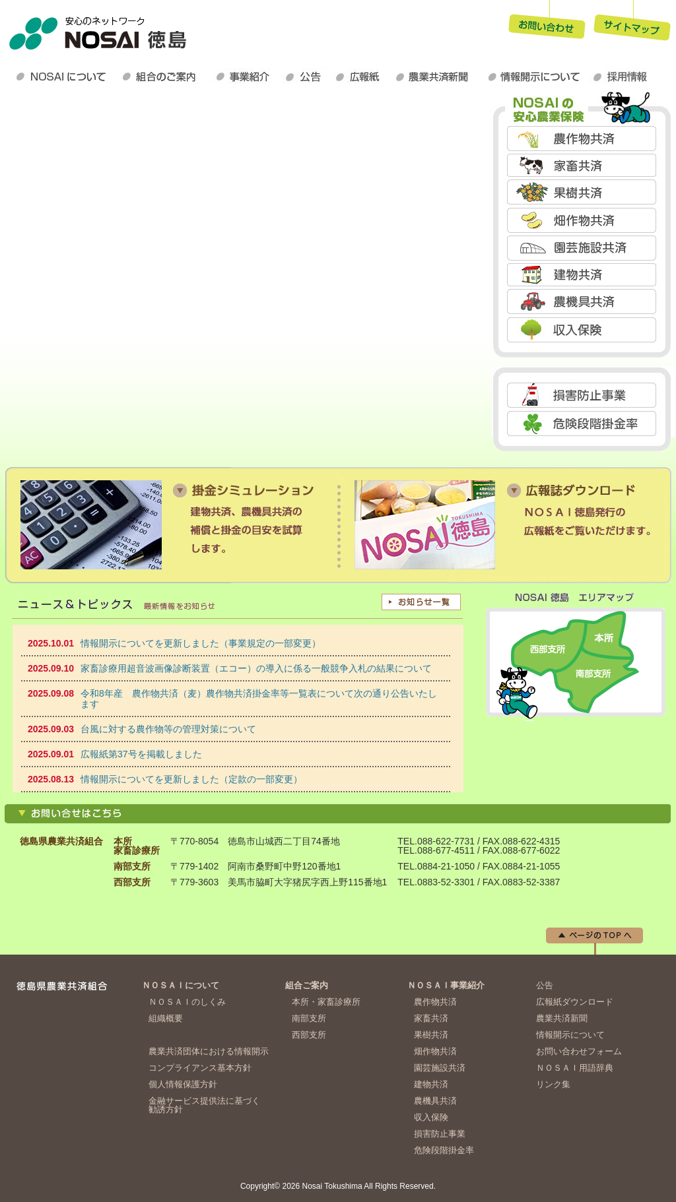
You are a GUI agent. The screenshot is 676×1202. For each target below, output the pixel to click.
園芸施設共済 (583, 247)
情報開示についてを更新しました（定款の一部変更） (191, 779)
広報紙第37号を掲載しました (141, 754)
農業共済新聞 (437, 76)
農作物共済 (583, 138)
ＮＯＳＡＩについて (64, 76)
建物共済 (583, 274)
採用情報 (623, 76)
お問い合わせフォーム (579, 1051)
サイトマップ (632, 22)
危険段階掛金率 (583, 423)
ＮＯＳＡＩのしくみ (187, 1002)
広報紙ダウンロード (361, 76)
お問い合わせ (547, 22)
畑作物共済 (583, 220)
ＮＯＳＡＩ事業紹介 (246, 76)
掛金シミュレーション (170, 525)
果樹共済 (583, 192)
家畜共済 (583, 165)
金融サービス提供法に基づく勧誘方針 (204, 1105)
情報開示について (536, 76)
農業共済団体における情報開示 (209, 1051)
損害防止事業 (583, 395)
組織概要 (166, 1018)
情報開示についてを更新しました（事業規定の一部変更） (201, 643)
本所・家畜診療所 (326, 1002)
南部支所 (309, 1018)
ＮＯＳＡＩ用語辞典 (574, 1068)
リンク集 (553, 1084)
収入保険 (583, 329)
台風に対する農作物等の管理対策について (168, 729)
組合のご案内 (165, 76)
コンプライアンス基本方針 (200, 1068)
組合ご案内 (306, 985)
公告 (306, 76)
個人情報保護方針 (183, 1084)
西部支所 (309, 1035)
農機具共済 (583, 301)
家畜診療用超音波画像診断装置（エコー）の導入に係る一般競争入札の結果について (256, 668)
